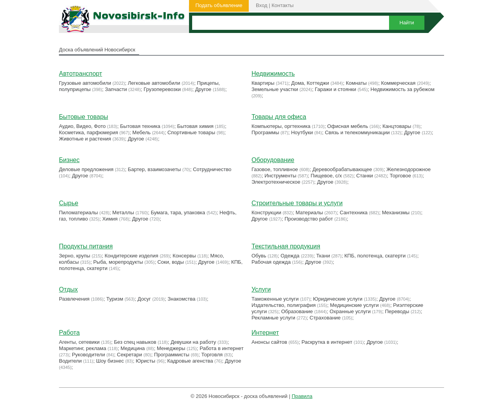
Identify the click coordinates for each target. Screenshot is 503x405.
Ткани (323, 256)
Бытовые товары (83, 116)
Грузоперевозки (162, 89)
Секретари (129, 355)
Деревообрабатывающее (342, 169)
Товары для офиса (279, 116)
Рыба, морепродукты (118, 262)
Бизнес (69, 160)
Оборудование (273, 160)
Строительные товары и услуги (297, 203)
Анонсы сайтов (269, 342)
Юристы (145, 361)
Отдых (68, 289)
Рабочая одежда (271, 262)
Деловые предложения (86, 169)
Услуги (261, 289)
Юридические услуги (338, 299)
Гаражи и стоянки (335, 89)
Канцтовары (396, 126)
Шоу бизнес (110, 361)
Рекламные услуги (273, 318)
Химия (109, 219)
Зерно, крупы (74, 256)
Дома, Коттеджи (310, 83)
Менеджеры (171, 348)
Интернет (265, 332)
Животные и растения (85, 139)
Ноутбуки (302, 132)
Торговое (400, 176)
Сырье (68, 203)
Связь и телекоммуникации (357, 132)
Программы (265, 132)
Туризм (114, 299)
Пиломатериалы (78, 212)
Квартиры (263, 83)
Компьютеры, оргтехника (281, 126)
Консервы (184, 256)
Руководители (88, 355)
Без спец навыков (135, 342)
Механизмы (395, 212)
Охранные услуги (350, 311)
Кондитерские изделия (131, 256)
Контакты (283, 5)
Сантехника (354, 212)
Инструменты (280, 176)
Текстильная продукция (286, 246)
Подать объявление (218, 5)
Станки (364, 176)
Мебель (141, 132)
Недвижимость (273, 73)
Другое (203, 89)
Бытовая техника (140, 126)
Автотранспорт (80, 73)
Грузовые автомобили (85, 83)
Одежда (290, 256)
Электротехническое (276, 182)
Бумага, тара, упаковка (178, 212)
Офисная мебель (347, 126)
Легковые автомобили (154, 83)
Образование (297, 311)
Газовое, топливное (275, 169)
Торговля (211, 355)
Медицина (133, 348)
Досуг (144, 299)
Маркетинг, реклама (82, 348)
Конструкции (266, 212)
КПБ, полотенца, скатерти (375, 256)
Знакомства (182, 299)
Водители (70, 361)
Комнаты (356, 83)
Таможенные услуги (275, 299)
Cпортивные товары (191, 132)
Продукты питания (86, 246)
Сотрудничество (212, 169)
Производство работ (309, 219)
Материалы (309, 212)
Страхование (325, 318)
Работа (69, 332)
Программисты (171, 355)
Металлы (123, 212)
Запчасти (116, 89)
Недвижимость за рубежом (403, 89)
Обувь (259, 256)
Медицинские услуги (354, 305)
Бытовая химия (195, 126)
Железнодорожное (408, 169)
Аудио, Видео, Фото (82, 126)
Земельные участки (275, 89)
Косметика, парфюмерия (88, 132)
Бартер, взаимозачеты (154, 169)
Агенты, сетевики (79, 342)
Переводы (397, 311)
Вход (261, 5)
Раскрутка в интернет (326, 342)
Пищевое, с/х (326, 176)
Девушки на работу (193, 342)
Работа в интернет (222, 348)
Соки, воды (170, 262)
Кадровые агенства (190, 361)
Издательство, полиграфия (284, 305)
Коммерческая (398, 83)
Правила (302, 396)
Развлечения (74, 299)
